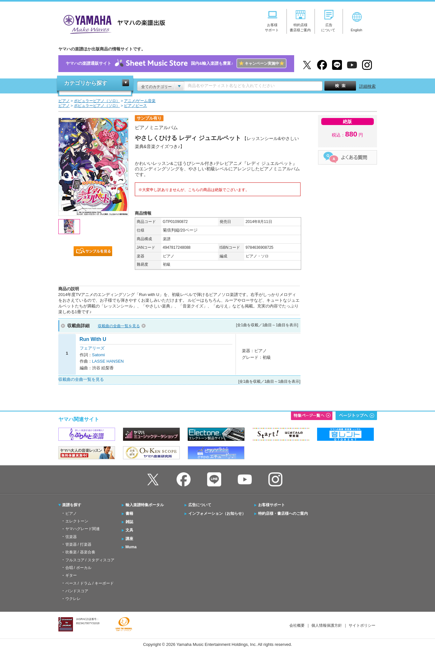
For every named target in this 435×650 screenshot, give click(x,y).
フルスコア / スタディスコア (89, 560)
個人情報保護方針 (326, 625)
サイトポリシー (362, 625)
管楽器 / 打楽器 (78, 544)
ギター (71, 575)
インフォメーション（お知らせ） (217, 513)
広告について (199, 505)
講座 (129, 538)
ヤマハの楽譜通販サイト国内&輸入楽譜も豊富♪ (176, 63)
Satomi (98, 354)
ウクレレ (73, 598)
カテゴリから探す (85, 83)
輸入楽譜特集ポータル (145, 505)
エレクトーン (76, 521)
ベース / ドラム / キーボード (89, 583)
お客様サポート (271, 505)
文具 (129, 530)
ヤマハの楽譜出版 (112, 23)
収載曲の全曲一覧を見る (119, 326)
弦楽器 (71, 537)
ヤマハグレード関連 (82, 529)
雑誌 (129, 522)
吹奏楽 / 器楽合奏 (80, 552)
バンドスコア (76, 591)
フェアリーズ (92, 348)
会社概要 (297, 625)
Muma (131, 547)
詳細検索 (367, 86)
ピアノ (71, 513)
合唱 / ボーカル (78, 567)
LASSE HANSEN (108, 361)
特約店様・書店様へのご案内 (283, 513)
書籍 (129, 513)
